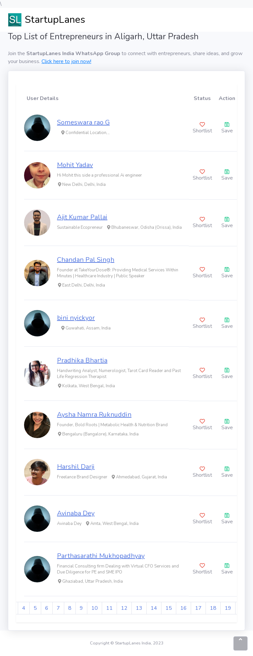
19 (228, 608)
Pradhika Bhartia (82, 360)
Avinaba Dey (76, 513)
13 (139, 608)
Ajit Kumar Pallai (82, 217)
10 (94, 608)
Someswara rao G (83, 122)
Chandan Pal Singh (85, 259)
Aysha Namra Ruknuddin (94, 414)
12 (124, 608)
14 (154, 608)
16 (183, 608)
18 (213, 608)
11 (109, 608)
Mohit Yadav (75, 164)
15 (168, 608)
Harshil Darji (76, 466)
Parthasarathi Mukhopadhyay (101, 555)
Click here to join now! (66, 61)
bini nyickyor (76, 317)
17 (198, 608)
